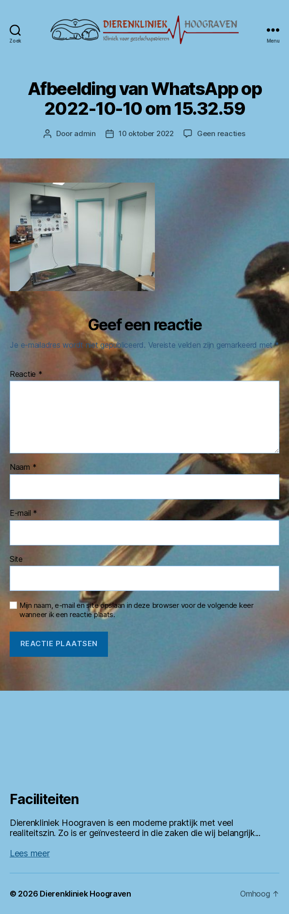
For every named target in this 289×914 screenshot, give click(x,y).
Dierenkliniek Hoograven (85, 894)
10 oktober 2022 (146, 133)
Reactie (26, 374)
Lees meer (30, 853)
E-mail (23, 513)
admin (85, 133)
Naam (23, 467)
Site (16, 559)
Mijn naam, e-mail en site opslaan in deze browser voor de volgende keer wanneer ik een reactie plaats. (136, 610)
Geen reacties (221, 133)
